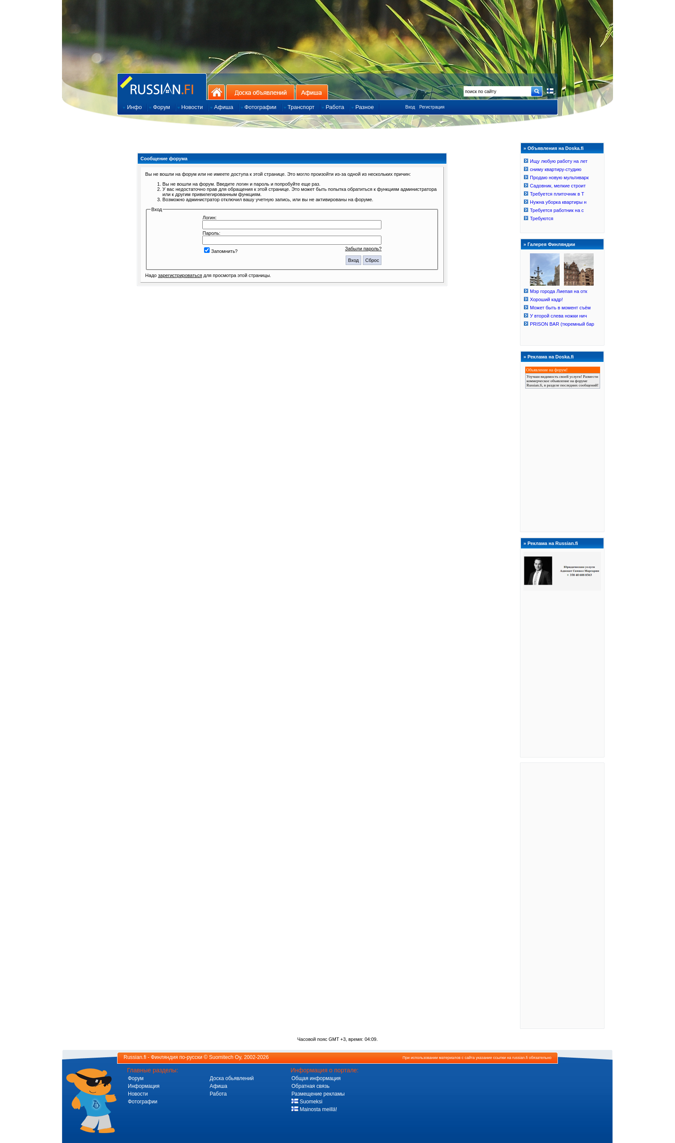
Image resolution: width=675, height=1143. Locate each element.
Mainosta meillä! (314, 1109)
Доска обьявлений (232, 1078)
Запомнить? (221, 251)
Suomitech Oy (225, 1057)
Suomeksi (306, 1102)
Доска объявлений (260, 92)
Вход (410, 107)
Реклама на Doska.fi (550, 356)
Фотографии (143, 1102)
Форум (135, 1078)
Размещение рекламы (318, 1094)
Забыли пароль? (363, 248)
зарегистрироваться (180, 275)
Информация (143, 1086)
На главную (216, 92)
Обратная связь (310, 1086)
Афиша (312, 92)
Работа (218, 1094)
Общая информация (316, 1078)
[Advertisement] (562, 895)
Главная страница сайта (162, 86)
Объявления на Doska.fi (555, 148)
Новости (138, 1094)
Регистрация (431, 107)
